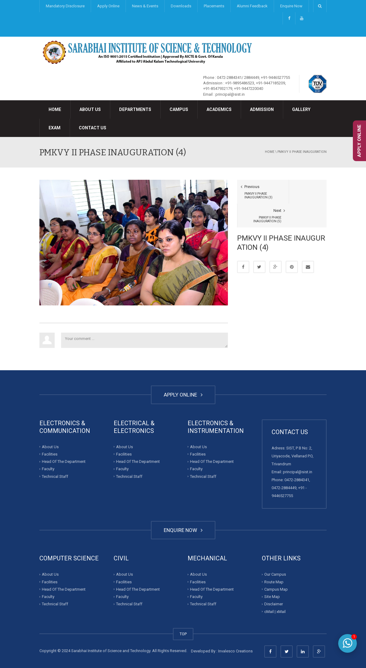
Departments (135, 109)
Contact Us (92, 127)
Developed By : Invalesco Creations (222, 651)
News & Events (145, 6)
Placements (214, 6)
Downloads (181, 6)
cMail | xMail (275, 611)
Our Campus (275, 574)
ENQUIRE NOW (183, 530)
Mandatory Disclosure (65, 6)
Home (55, 109)
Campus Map (276, 589)
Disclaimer (273, 604)
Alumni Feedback (252, 6)
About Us (90, 109)
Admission (262, 109)
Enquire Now (291, 6)
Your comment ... (144, 340)
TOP (183, 634)
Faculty (48, 469)
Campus (179, 109)
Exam (54, 127)
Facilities (49, 454)
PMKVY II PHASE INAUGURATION (302, 152)
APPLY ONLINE (183, 395)
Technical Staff (55, 476)
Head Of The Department (64, 461)
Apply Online (108, 6)
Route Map (274, 581)
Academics (219, 109)
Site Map (272, 596)
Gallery (301, 109)
